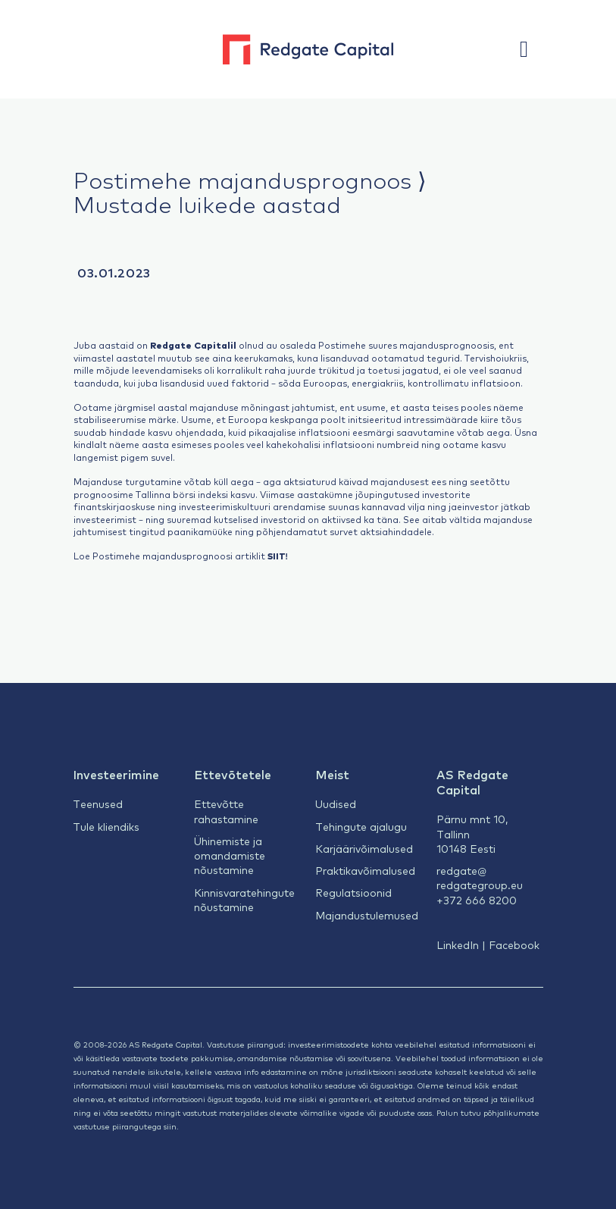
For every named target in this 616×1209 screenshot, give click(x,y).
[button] (531, 49)
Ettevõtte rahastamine (226, 811)
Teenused (98, 803)
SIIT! (277, 556)
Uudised (335, 803)
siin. (171, 1126)
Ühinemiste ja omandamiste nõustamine (229, 855)
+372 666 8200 (476, 900)
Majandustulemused (366, 915)
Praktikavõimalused (365, 870)
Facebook (514, 944)
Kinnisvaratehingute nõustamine (244, 899)
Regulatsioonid (353, 892)
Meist (332, 774)
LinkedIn (457, 944)
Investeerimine (116, 774)
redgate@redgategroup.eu (479, 877)
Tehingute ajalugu (361, 826)
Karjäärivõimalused (364, 848)
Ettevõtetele (232, 774)
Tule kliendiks (106, 826)
